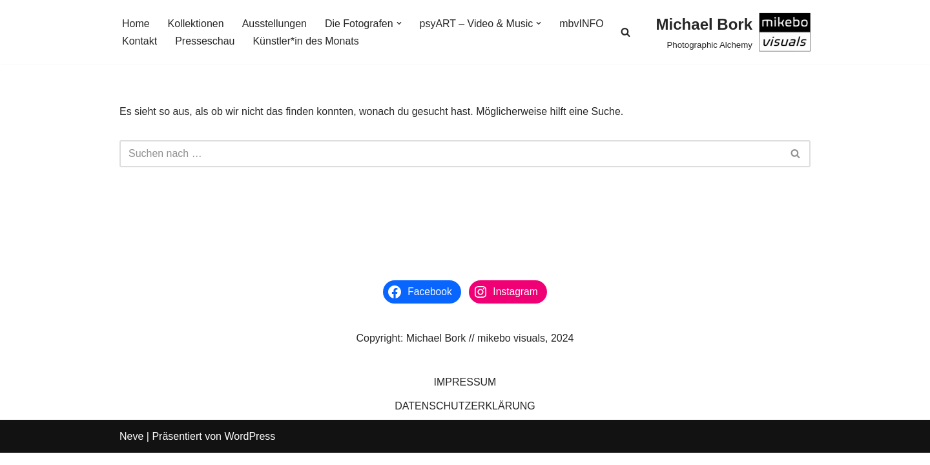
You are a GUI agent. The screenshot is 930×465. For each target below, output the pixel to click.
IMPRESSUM (465, 393)
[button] (399, 23)
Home (136, 23)
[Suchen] (625, 32)
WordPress (249, 448)
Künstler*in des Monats (306, 41)
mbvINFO (582, 23)
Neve (131, 448)
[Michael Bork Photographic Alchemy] (733, 32)
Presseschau (205, 41)
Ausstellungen (274, 23)
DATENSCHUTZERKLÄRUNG (465, 418)
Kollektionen (196, 23)
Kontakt (139, 41)
